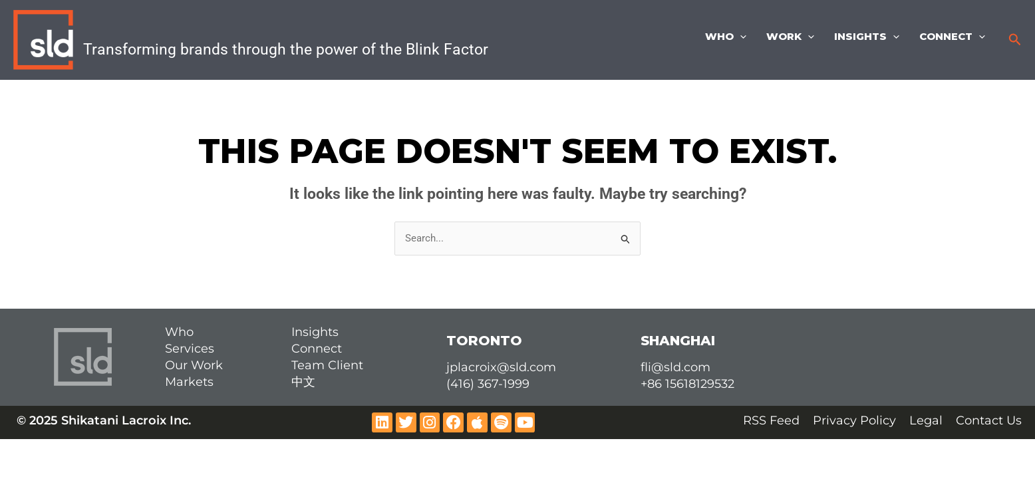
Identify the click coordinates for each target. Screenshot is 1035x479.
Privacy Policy (854, 420)
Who (725, 36)
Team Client (327, 365)
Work (790, 36)
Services (189, 348)
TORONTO (484, 341)
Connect (952, 36)
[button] (1015, 40)
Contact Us (989, 420)
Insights (866, 36)
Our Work (194, 365)
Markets (189, 382)
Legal (926, 420)
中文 (303, 382)
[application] (740, 36)
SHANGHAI (678, 341)
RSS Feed (771, 420)
